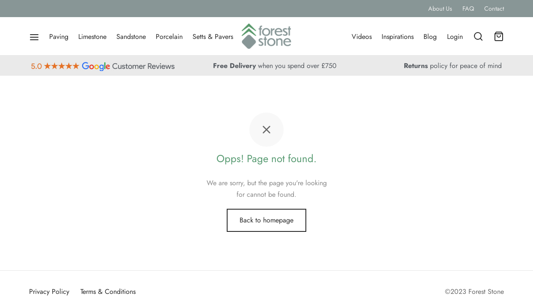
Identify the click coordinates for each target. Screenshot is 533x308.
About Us (440, 8)
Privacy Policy (49, 291)
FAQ (468, 8)
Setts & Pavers (212, 36)
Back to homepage (266, 220)
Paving (58, 36)
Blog (430, 36)
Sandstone (131, 36)
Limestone (92, 36)
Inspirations (398, 36)
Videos (362, 36)
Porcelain (169, 36)
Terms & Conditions (108, 291)
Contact (494, 8)
